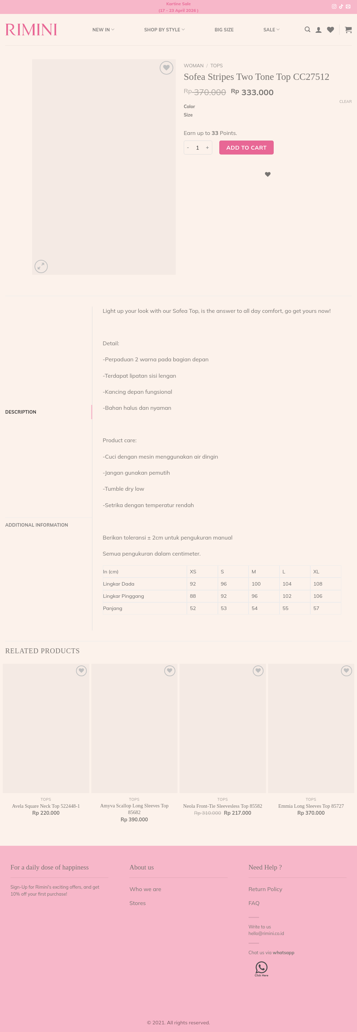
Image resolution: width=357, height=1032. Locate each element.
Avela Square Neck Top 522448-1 (46, 806)
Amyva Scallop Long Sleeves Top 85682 (134, 809)
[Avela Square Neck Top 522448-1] (46, 728)
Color (189, 106)
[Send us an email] (348, 7)
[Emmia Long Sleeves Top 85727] (311, 728)
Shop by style (164, 29)
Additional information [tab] (36, 525)
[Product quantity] (197, 148)
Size (188, 115)
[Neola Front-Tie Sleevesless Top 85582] (223, 728)
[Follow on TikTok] (341, 7)
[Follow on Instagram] (334, 7)
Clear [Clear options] (345, 101)
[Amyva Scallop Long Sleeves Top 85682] (134, 728)
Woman (194, 65)
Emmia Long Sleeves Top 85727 (311, 806)
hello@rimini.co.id (266, 933)
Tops (217, 65)
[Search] (307, 29)
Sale (272, 29)
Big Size (224, 29)
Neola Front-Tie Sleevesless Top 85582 (222, 806)
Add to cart (246, 147)
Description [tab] (20, 412)
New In (103, 29)
